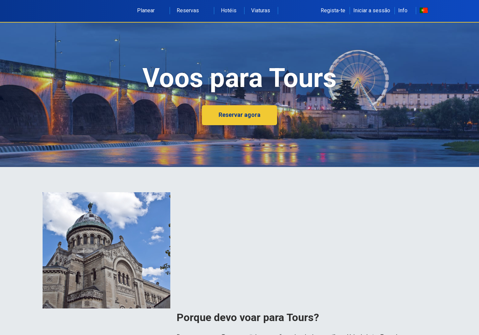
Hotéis (229, 10)
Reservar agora (239, 114)
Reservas (191, 10)
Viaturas (260, 10)
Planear (149, 10)
